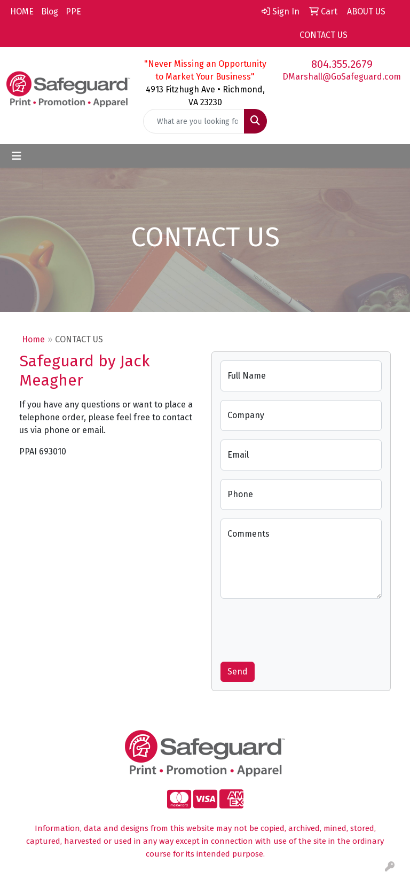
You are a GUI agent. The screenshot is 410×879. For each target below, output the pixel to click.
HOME (22, 11)
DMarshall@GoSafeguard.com (341, 77)
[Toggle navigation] (16, 155)
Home (33, 339)
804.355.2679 (342, 64)
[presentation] (301, 628)
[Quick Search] (194, 121)
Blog (49, 11)
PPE (73, 11)
